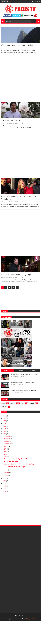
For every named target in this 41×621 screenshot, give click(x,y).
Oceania (4, 406)
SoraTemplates (14, 618)
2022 (4, 426)
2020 (4, 431)
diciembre (7, 436)
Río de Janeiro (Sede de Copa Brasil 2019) (18, 45)
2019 (4, 434)
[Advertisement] (20, 79)
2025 (4, 418)
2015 (4, 486)
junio (6, 451)
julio (5, 449)
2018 (4, 478)
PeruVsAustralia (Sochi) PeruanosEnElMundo (23, 391)
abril (5, 456)
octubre (6, 441)
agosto (6, 446)
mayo (6, 454)
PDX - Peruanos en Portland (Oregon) (16, 274)
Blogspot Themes (32, 618)
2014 (4, 488)
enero (6, 475)
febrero (6, 472)
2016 (4, 483)
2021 (4, 428)
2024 (4, 421)
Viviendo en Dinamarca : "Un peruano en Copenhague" (20, 464)
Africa (4, 403)
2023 (4, 423)
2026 (4, 415)
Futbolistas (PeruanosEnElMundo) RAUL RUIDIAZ (25, 374)
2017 (4, 481)
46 (13, 287)
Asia (23, 403)
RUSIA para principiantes (11, 121)
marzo (6, 470)
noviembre (7, 438)
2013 (4, 491)
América (13, 403)
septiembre (7, 444)
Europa (32, 403)
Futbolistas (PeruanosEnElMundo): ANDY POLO (24, 382)
